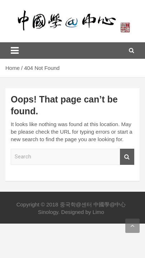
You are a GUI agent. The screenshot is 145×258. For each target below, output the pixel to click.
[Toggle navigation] (14, 50)
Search (127, 157)
